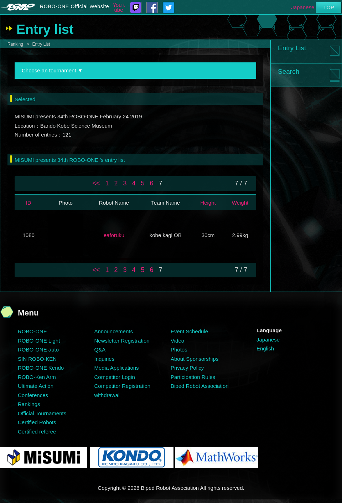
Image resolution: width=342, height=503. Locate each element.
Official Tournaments (42, 413)
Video (177, 341)
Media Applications (116, 368)
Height (208, 203)
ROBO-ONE (32, 331)
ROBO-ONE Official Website (74, 6)
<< (96, 183)
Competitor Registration (122, 386)
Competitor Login (114, 377)
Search (288, 71)
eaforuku (114, 235)
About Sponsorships (194, 359)
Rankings (29, 404)
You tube (119, 7)
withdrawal (107, 395)
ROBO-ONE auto (38, 350)
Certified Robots (37, 422)
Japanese (302, 7)
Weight (240, 203)
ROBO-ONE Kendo (41, 368)
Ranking (15, 44)
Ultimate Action (35, 386)
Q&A (100, 350)
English (265, 348)
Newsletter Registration (122, 341)
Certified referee (37, 431)
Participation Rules (193, 377)
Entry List (41, 44)
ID (28, 203)
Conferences (33, 395)
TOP (328, 7)
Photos (179, 350)
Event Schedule (189, 331)
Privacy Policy (187, 368)
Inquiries (104, 359)
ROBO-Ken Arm (37, 377)
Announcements (113, 331)
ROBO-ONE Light (39, 341)
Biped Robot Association (200, 386)
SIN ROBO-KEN (37, 359)
